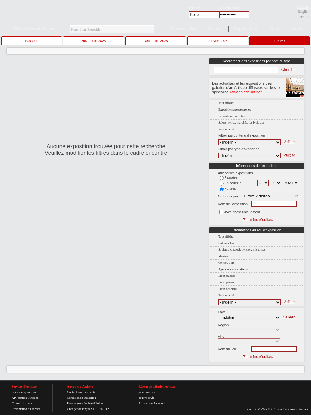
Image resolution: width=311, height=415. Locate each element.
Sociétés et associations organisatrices (242, 249)
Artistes (214, 28)
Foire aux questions (24, 392)
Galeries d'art (226, 243)
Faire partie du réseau (33, 28)
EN (101, 409)
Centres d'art (226, 262)
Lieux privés (226, 282)
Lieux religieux (227, 288)
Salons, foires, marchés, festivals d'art (241, 122)
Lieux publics (226, 275)
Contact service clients (81, 392)
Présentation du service (26, 409)
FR (94, 409)
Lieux (274, 28)
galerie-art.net (147, 392)
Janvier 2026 (217, 41)
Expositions (245, 28)
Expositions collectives (232, 116)
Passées (31, 41)
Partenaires (74, 403)
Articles (298, 28)
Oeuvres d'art (183, 28)
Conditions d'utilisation (81, 397)
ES (108, 409)
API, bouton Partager (25, 397)
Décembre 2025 (155, 41)
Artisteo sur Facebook (152, 403)
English (303, 11)
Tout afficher (226, 103)
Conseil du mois (22, 403)
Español (303, 16)
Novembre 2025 (93, 41)
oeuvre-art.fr (146, 397)
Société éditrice (93, 403)
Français (303, 7)
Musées (223, 256)
